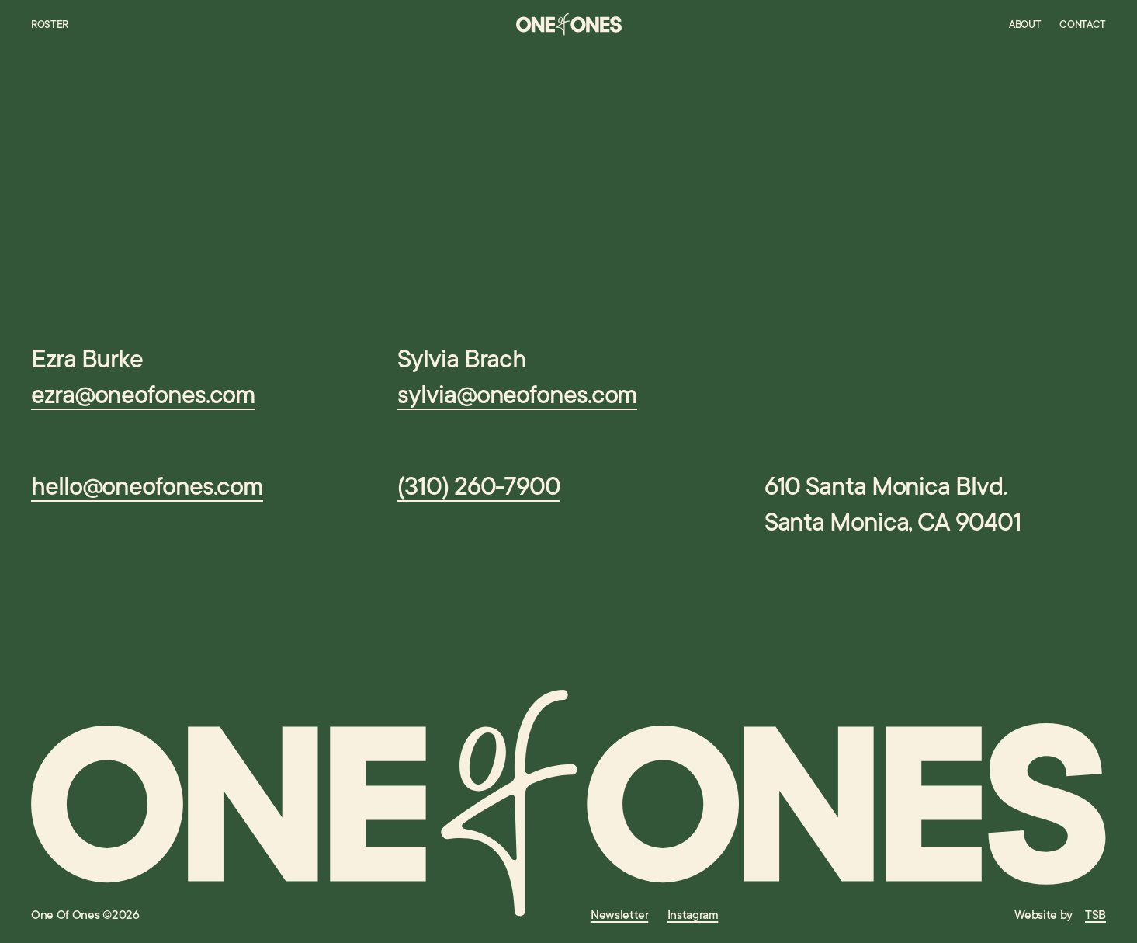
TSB (1095, 915)
